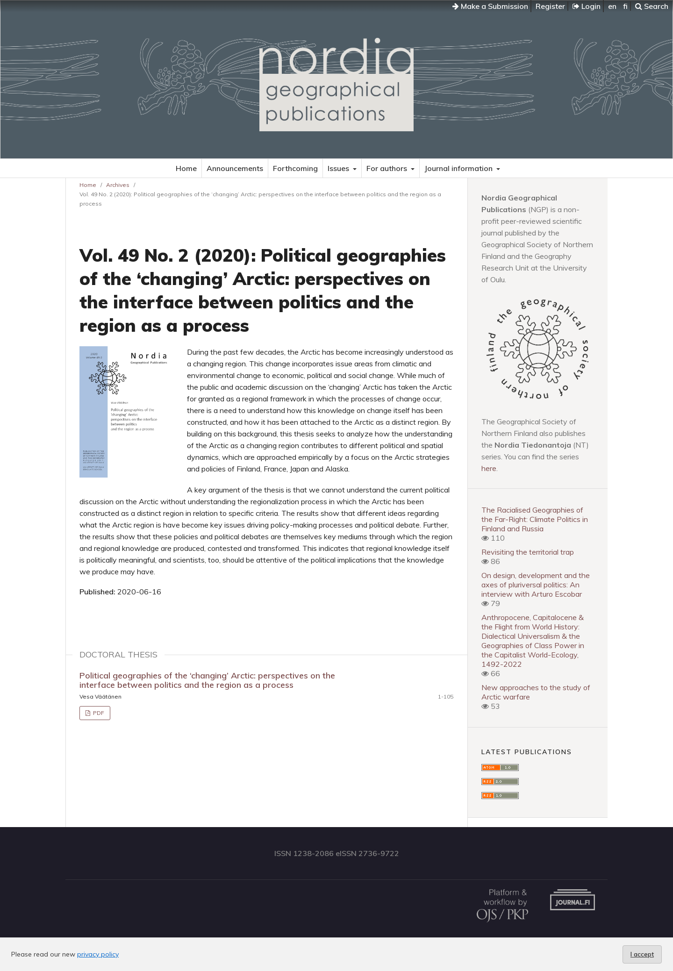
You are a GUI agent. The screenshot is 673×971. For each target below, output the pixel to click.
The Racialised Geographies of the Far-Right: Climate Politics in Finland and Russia (534, 519)
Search (651, 6)
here (488, 468)
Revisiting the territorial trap (527, 552)
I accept (642, 954)
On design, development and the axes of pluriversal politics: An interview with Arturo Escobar (535, 585)
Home (186, 168)
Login (587, 6)
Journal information (459, 168)
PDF (98, 712)
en (612, 6)
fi (625, 6)
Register (550, 6)
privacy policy (98, 954)
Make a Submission (490, 6)
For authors (387, 168)
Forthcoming (295, 168)
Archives (117, 184)
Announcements (235, 168)
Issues (339, 168)
